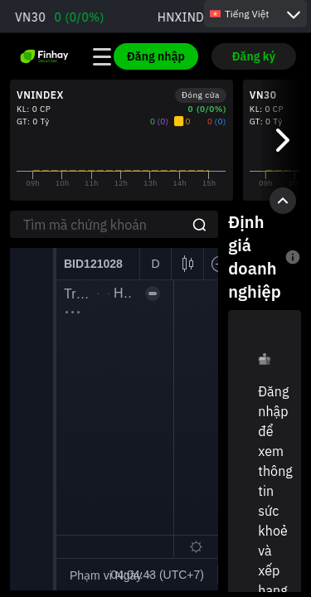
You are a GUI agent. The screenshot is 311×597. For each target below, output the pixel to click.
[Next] (281, 140)
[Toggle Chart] (283, 200)
